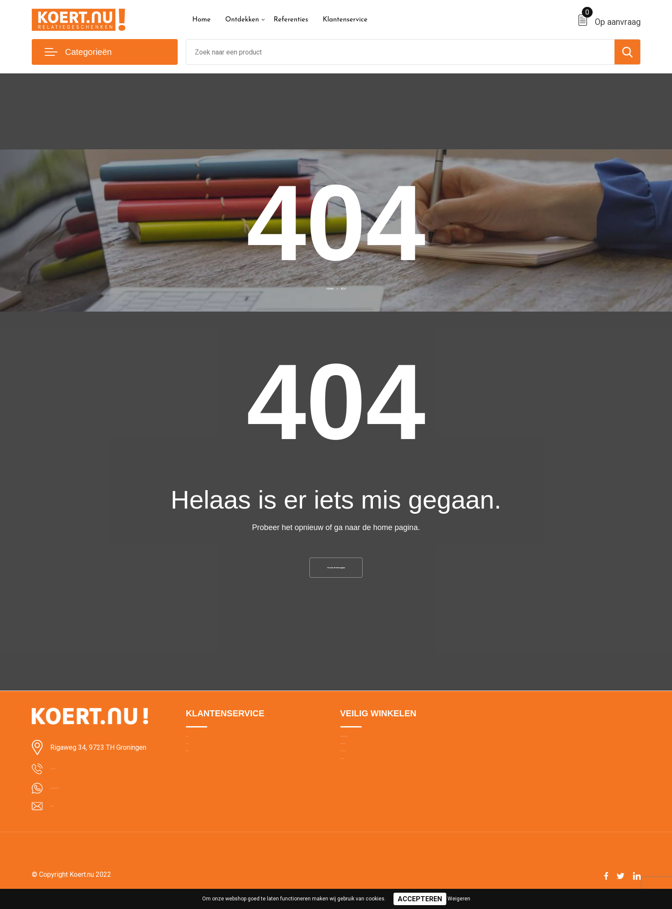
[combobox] (400, 51)
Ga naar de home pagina (336, 571)
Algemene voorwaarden (373, 750)
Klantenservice (345, 19)
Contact (197, 768)
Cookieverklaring (363, 768)
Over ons (198, 750)
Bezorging (200, 787)
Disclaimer (354, 805)
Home (201, 19)
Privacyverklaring (363, 787)
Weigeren (459, 899)
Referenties (291, 19)
